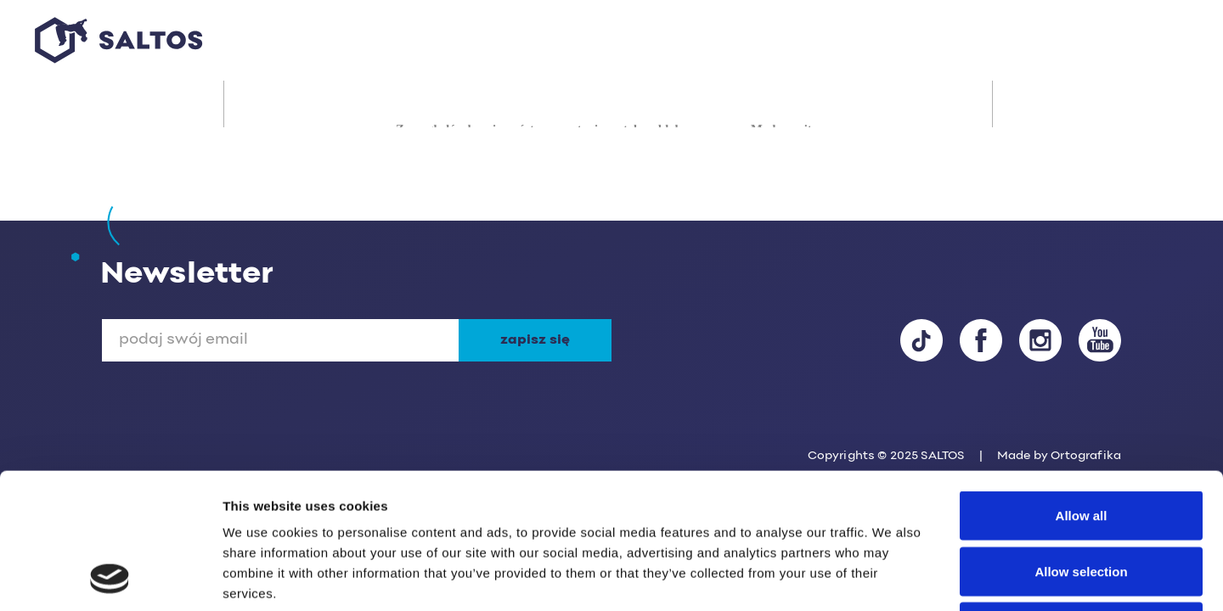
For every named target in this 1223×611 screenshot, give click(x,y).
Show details (891, 577)
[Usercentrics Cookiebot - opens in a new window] (110, 578)
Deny (1081, 499)
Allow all (1081, 388)
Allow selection (1080, 444)
